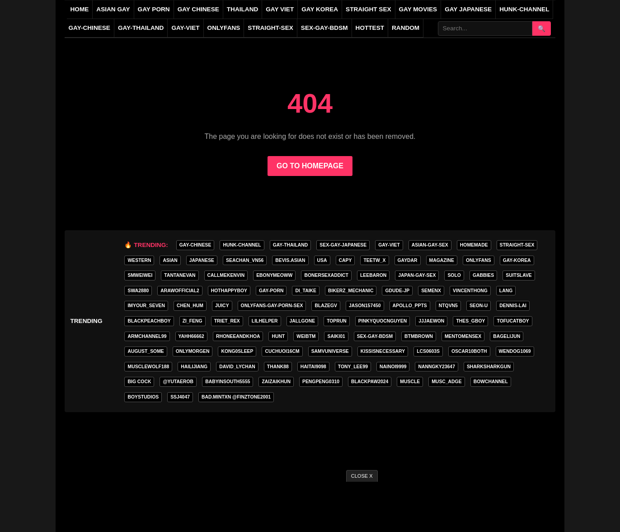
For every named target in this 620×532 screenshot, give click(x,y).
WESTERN (139, 260)
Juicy (222, 305)
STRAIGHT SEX (368, 9)
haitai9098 (313, 366)
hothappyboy (229, 290)
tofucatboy (513, 320)
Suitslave (519, 275)
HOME (79, 9)
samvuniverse (330, 351)
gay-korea (517, 260)
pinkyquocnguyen (382, 320)
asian (170, 260)
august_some (145, 351)
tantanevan (179, 275)
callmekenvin (226, 275)
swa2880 (138, 290)
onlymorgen (193, 351)
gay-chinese (89, 27)
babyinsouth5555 (227, 381)
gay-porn (271, 290)
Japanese (201, 260)
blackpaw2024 (369, 381)
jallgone (302, 320)
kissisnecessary (383, 351)
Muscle (410, 381)
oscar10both (469, 351)
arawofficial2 (179, 290)
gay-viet (185, 27)
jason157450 (364, 305)
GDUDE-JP (397, 290)
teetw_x (374, 260)
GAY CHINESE (198, 9)
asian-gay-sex (430, 244)
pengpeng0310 (320, 381)
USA (322, 260)
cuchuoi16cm (282, 351)
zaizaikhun (276, 381)
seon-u (479, 305)
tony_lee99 (353, 366)
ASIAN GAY (113, 9)
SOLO (453, 275)
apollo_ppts (410, 305)
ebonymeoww (274, 275)
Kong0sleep (237, 351)
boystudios (143, 396)
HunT (278, 336)
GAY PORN (154, 9)
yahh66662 (191, 336)
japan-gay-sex (417, 275)
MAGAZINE (441, 260)
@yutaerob (178, 381)
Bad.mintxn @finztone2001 (236, 396)
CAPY (345, 260)
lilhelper (265, 320)
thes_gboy (470, 320)
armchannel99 (146, 336)
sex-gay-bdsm (324, 27)
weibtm (305, 336)
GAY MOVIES (418, 9)
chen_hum (190, 305)
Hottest (370, 27)
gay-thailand (141, 27)
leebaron (373, 275)
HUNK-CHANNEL (524, 9)
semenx (431, 290)
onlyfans (478, 260)
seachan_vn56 (244, 260)
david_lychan (237, 366)
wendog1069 (515, 351)
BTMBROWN (418, 336)
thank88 (278, 366)
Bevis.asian (290, 260)
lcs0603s (428, 351)
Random (405, 27)
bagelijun (506, 336)
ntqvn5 (448, 305)
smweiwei (139, 275)
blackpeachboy (148, 320)
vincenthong (470, 290)
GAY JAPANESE (468, 9)
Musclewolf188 (148, 366)
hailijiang (194, 366)
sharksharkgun (489, 366)
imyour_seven (146, 305)
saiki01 (336, 336)
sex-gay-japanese (342, 244)
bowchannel (491, 381)
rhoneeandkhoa (238, 336)
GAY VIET (280, 9)
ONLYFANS (223, 27)
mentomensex (463, 336)
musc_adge (446, 381)
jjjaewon (431, 320)
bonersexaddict (326, 275)
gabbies (483, 275)
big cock (139, 381)
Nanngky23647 (436, 366)
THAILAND (242, 9)
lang (505, 290)
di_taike (305, 290)
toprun (337, 320)
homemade (474, 244)
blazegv (326, 305)
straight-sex (270, 27)
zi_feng (192, 320)
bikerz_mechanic (350, 290)
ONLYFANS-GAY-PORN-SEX (272, 305)
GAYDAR (408, 260)
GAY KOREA (319, 9)
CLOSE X (362, 476)
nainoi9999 (393, 366)
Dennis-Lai (512, 305)
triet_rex (227, 320)
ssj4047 (180, 396)
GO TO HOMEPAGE (310, 166)
